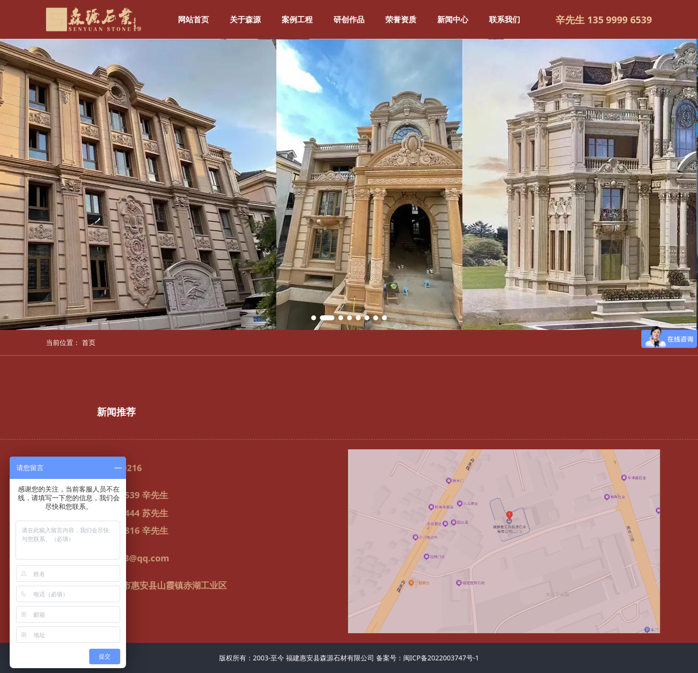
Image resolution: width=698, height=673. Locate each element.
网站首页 (193, 19)
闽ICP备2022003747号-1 (441, 657)
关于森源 (245, 19)
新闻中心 (452, 19)
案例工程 (297, 19)
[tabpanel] (349, 184)
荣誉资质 (400, 19)
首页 (88, 342)
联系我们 (504, 19)
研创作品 (349, 19)
